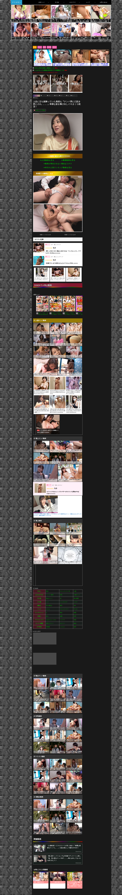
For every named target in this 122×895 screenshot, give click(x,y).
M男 (75, 616)
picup (34, 47)
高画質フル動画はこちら (44, 173)
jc (46, 612)
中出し (40, 47)
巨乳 (56, 95)
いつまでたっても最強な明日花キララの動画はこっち (49, 70)
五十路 (39, 598)
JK (60, 598)
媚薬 (44, 47)
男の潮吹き (49, 605)
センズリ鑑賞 (39, 623)
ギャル (48, 609)
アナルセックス (39, 619)
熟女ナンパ (62, 95)
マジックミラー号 (65, 591)
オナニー (62, 623)
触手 (75, 626)
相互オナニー (50, 623)
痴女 (61, 612)
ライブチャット (39, 612)
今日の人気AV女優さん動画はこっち (44, 68)
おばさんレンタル (51, 619)
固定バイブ (50, 95)
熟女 (47, 591)
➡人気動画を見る (47, 160)
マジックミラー (64, 609)
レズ (47, 602)
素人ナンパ (74, 95)
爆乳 (61, 605)
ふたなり (62, 626)
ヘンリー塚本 (50, 594)
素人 (67, 95)
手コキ (75, 609)
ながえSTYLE (39, 594)
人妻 (75, 591)
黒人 (47, 616)
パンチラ (62, 619)
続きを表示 (37, 631)
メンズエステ (63, 602)
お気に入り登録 (40, 110)
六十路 (39, 602)
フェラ (39, 609)
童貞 (75, 623)
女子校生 (39, 626)
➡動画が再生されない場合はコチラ (58, 164)
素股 (75, 619)
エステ (75, 602)
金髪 (61, 616)
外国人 (39, 616)
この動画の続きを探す (55, 156)
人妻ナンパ (37, 95)
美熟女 (36, 97)
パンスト (43, 95)
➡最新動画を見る (68, 160)
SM (75, 605)
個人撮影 (76, 598)
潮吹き (54, 47)
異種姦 (48, 626)
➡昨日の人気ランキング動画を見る (58, 167)
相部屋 (49, 47)
